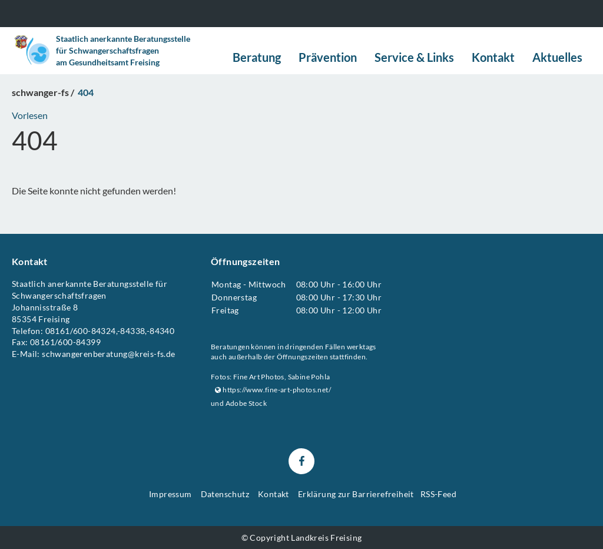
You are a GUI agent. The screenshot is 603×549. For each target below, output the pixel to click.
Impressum (170, 494)
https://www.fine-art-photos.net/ (273, 389)
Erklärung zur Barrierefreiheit (356, 494)
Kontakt (273, 494)
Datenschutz (225, 494)
